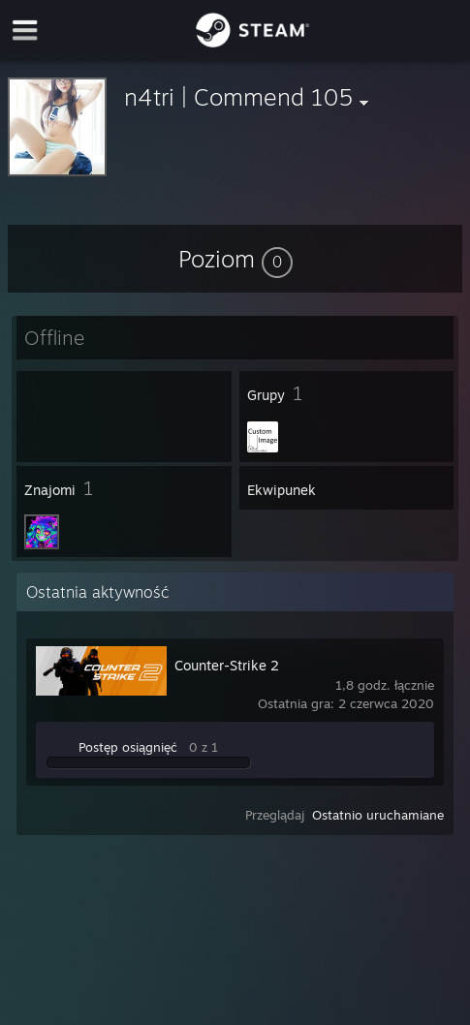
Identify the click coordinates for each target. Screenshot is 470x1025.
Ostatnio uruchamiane (378, 815)
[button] (235, 258)
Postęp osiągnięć (127, 747)
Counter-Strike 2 (226, 665)
